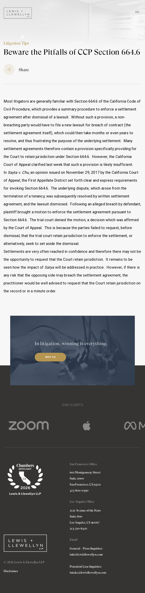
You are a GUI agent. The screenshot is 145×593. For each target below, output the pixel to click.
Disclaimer (11, 571)
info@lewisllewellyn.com (86, 554)
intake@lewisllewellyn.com (88, 572)
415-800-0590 (79, 490)
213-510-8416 (78, 528)
